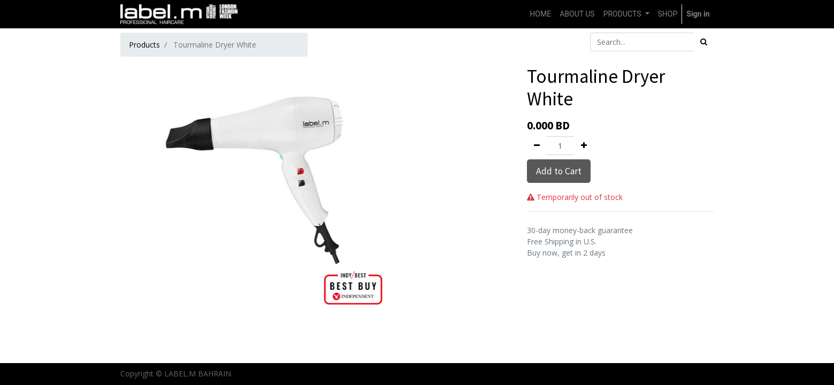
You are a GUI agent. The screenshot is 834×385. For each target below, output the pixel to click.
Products (144, 45)
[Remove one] (537, 145)
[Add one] (584, 145)
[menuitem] (540, 14)
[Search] (703, 42)
